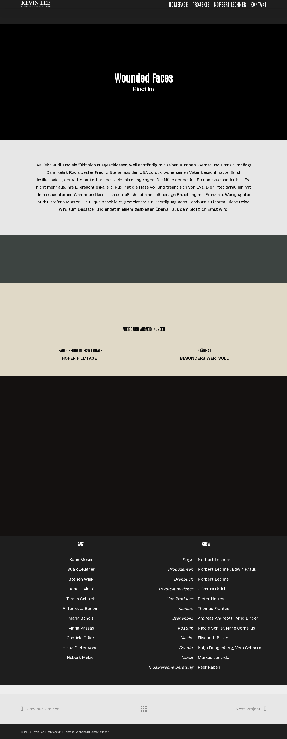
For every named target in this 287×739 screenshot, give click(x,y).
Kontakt (69, 731)
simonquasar (100, 731)
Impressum (54, 731)
